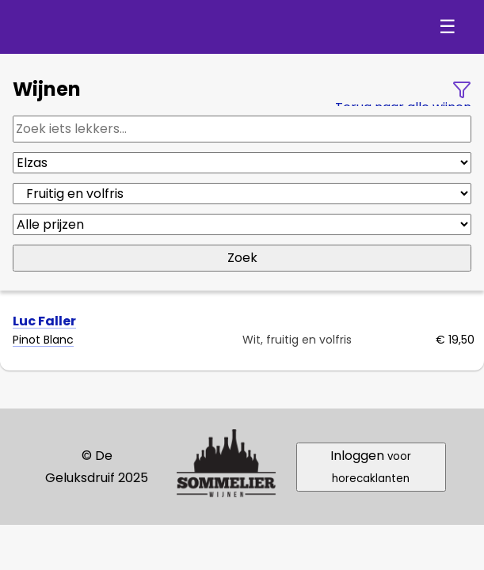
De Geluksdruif (102, 27)
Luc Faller (44, 321)
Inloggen (370, 466)
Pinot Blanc (43, 340)
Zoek (242, 258)
